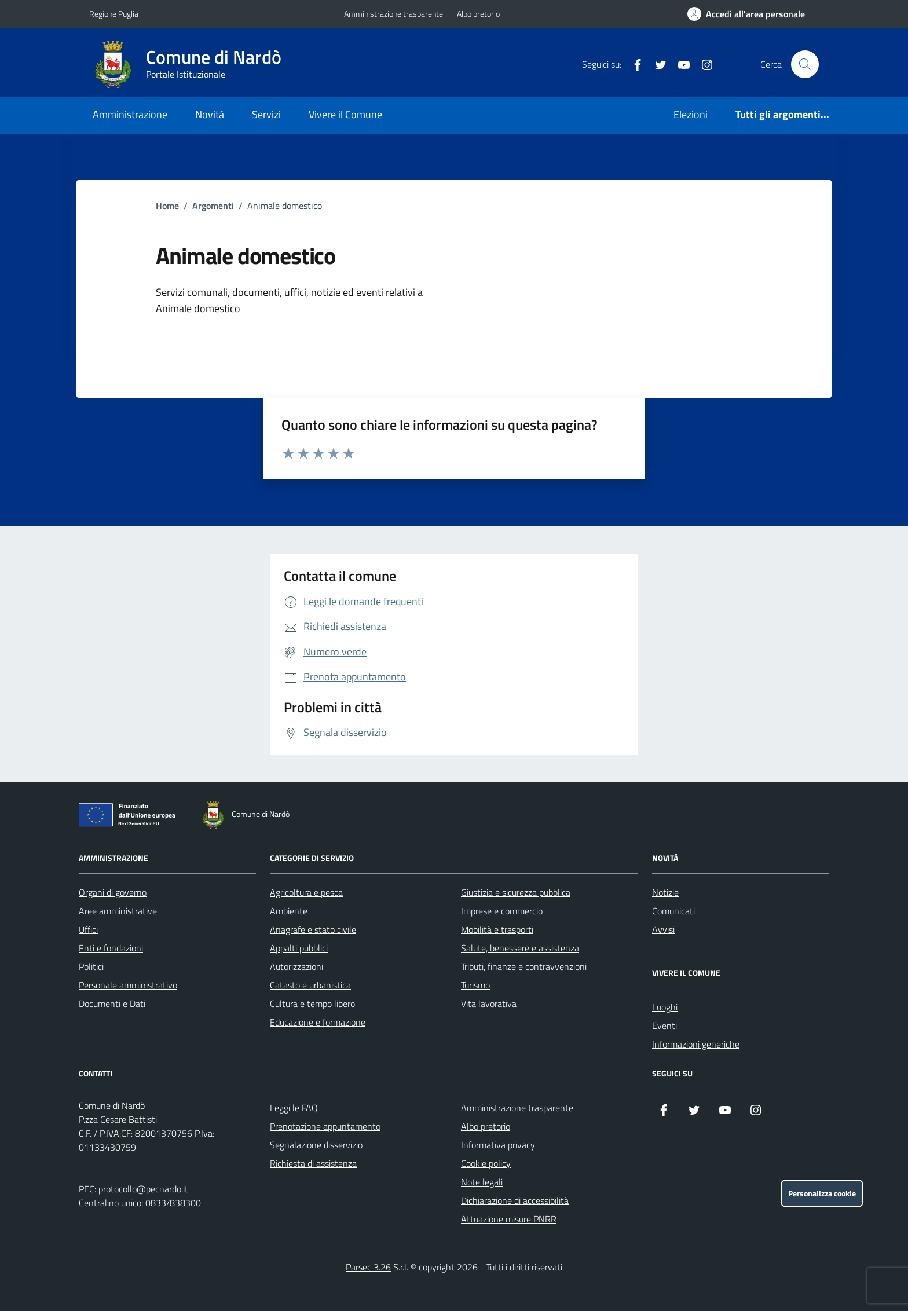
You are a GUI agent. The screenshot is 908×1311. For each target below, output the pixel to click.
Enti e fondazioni (111, 948)
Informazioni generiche (695, 1044)
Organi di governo (113, 892)
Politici (91, 966)
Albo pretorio (478, 14)
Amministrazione (130, 114)
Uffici (88, 929)
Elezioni (690, 114)
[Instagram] (702, 64)
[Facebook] (633, 64)
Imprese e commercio (502, 911)
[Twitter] (656, 64)
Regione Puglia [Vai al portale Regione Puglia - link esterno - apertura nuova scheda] (113, 14)
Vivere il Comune (345, 114)
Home (167, 206)
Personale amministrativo (128, 985)
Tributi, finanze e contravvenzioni (524, 966)
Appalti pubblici (299, 948)
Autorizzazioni (296, 966)
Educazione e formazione (317, 1022)
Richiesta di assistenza (313, 1163)
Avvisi (663, 929)
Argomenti (213, 206)
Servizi (266, 114)
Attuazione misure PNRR (508, 1219)
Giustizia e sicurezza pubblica (515, 892)
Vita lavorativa (489, 1003)
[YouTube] (679, 64)
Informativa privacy (498, 1145)
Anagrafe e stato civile (313, 929)
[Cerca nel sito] (805, 64)
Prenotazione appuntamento (325, 1126)
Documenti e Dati (112, 1003)
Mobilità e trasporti (497, 929)
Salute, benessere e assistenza (520, 948)
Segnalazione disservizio (316, 1145)
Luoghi (665, 1007)
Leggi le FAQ (294, 1108)
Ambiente (288, 911)
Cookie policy (486, 1163)
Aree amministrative (118, 911)
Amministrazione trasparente (393, 14)
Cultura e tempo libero (312, 1003)
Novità (209, 114)
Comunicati (673, 911)
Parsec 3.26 (368, 1267)
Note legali (482, 1182)
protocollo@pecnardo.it (143, 1189)
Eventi (664, 1025)
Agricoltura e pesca (306, 892)
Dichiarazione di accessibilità (515, 1200)
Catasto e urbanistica (310, 985)
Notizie (665, 892)
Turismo (475, 985)
